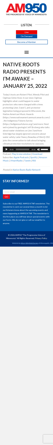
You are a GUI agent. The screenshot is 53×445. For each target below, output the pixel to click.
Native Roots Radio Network (26, 169)
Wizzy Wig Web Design (29, 243)
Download (37, 154)
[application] (26, 149)
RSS (34, 160)
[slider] (22, 149)
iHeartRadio (16, 160)
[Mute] (38, 149)
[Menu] (26, 52)
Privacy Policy (41, 238)
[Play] (6, 149)
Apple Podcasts (21, 157)
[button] (26, 32)
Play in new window (21, 154)
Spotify (33, 157)
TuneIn (27, 160)
